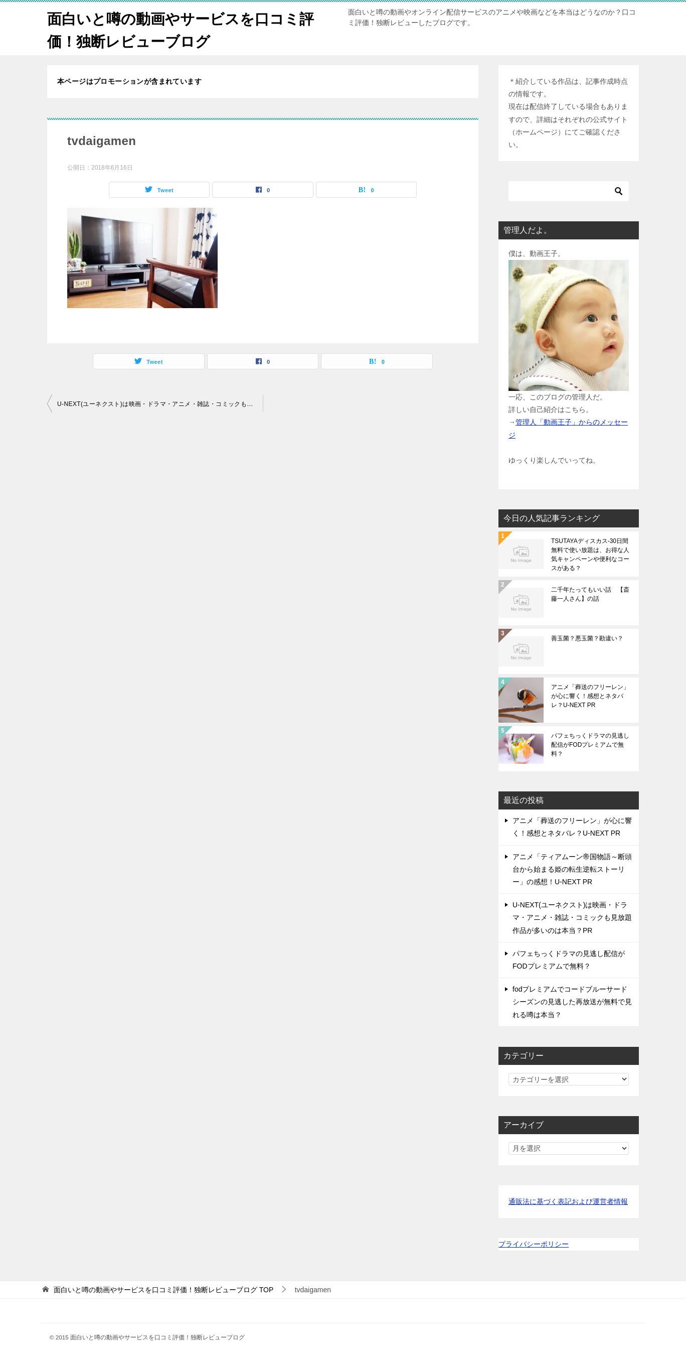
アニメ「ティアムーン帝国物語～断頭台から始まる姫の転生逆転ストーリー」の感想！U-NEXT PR (572, 869)
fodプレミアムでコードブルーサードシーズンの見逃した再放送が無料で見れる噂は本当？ (572, 1001)
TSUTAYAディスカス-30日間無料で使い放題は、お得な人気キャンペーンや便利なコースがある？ (590, 554)
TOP (163, 1290)
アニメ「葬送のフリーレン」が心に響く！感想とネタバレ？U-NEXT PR (590, 696)
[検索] (568, 191)
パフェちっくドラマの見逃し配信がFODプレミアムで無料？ (590, 744)
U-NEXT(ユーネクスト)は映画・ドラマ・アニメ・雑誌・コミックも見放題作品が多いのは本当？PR (160, 403)
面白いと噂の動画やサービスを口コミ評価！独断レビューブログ (185, 28)
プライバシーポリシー (533, 1244)
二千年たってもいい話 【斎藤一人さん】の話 (590, 594)
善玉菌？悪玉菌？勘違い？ (587, 638)
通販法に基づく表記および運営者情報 (568, 1201)
